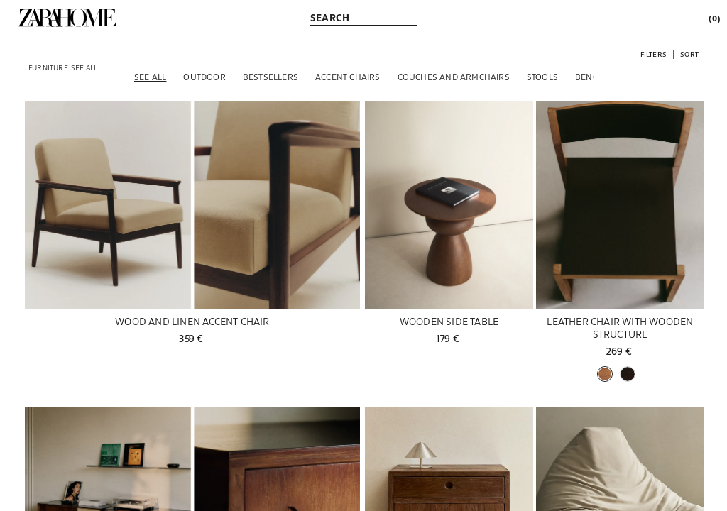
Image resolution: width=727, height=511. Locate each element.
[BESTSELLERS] (270, 76)
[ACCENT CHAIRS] (348, 76)
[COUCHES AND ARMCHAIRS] (454, 76)
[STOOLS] (542, 76)
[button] (653, 53)
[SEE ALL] (150, 76)
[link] (67, 18)
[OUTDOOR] (204, 76)
